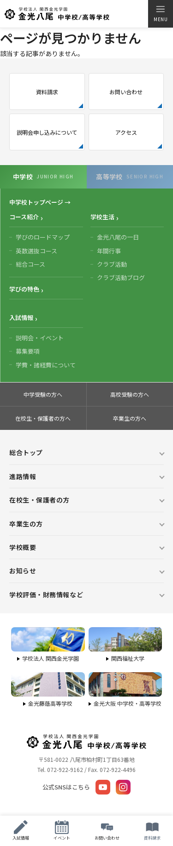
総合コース (30, 264)
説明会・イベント (40, 337)
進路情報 (22, 476)
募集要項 (28, 351)
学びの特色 (24, 289)
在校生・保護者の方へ (43, 418)
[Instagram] (123, 787)
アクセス (126, 132)
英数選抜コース (36, 250)
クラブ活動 (112, 264)
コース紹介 (24, 216)
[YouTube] (102, 787)
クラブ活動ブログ (121, 277)
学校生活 (102, 216)
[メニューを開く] (160, 14)
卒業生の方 (26, 523)
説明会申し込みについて (47, 132)
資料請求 (47, 92)
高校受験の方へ (129, 394)
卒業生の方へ (129, 418)
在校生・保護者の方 (39, 499)
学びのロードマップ (43, 237)
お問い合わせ (126, 92)
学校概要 (22, 547)
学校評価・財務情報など (46, 594)
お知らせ (22, 570)
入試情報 (21, 317)
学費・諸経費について (46, 364)
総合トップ (26, 452)
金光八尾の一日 (118, 237)
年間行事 (109, 250)
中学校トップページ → (40, 202)
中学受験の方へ (43, 394)
